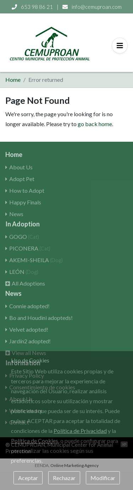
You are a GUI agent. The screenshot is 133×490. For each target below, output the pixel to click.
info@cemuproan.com (92, 7)
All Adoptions (28, 283)
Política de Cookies (34, 440)
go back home (95, 123)
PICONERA (29, 248)
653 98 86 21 (33, 7)
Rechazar (64, 477)
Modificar (102, 477)
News (16, 213)
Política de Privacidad (80, 430)
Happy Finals (25, 202)
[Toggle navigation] (120, 45)
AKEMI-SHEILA (36, 260)
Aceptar (28, 477)
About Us (21, 167)
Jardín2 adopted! (30, 341)
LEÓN (23, 271)
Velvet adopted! (28, 329)
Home (13, 79)
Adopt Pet (21, 178)
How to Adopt (26, 190)
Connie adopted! (29, 306)
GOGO (24, 236)
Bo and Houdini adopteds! (41, 317)
